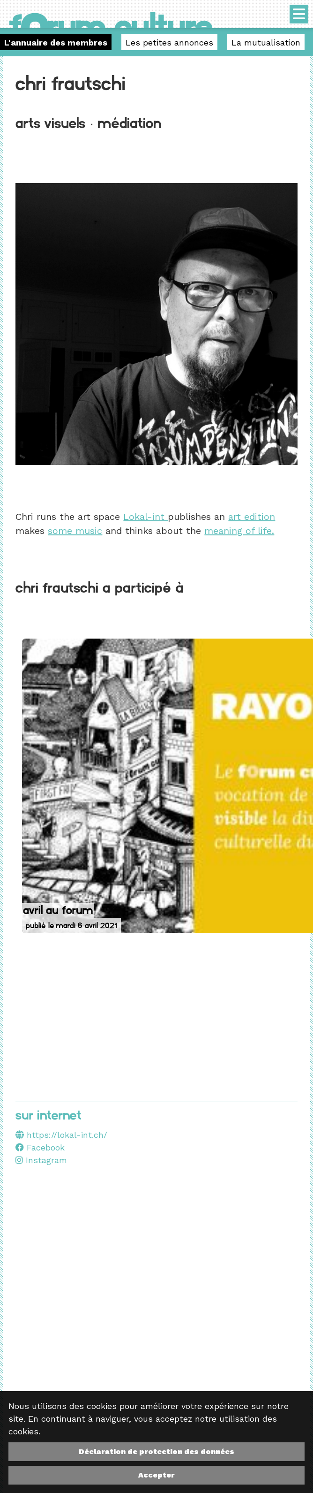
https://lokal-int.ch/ (67, 1135)
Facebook (40, 1147)
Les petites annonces (169, 42)
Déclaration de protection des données (156, 1451)
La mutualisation (265, 42)
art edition (251, 516)
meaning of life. (239, 530)
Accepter (156, 1474)
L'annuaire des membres (55, 42)
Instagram (41, 1160)
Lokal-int (145, 516)
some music (75, 530)
